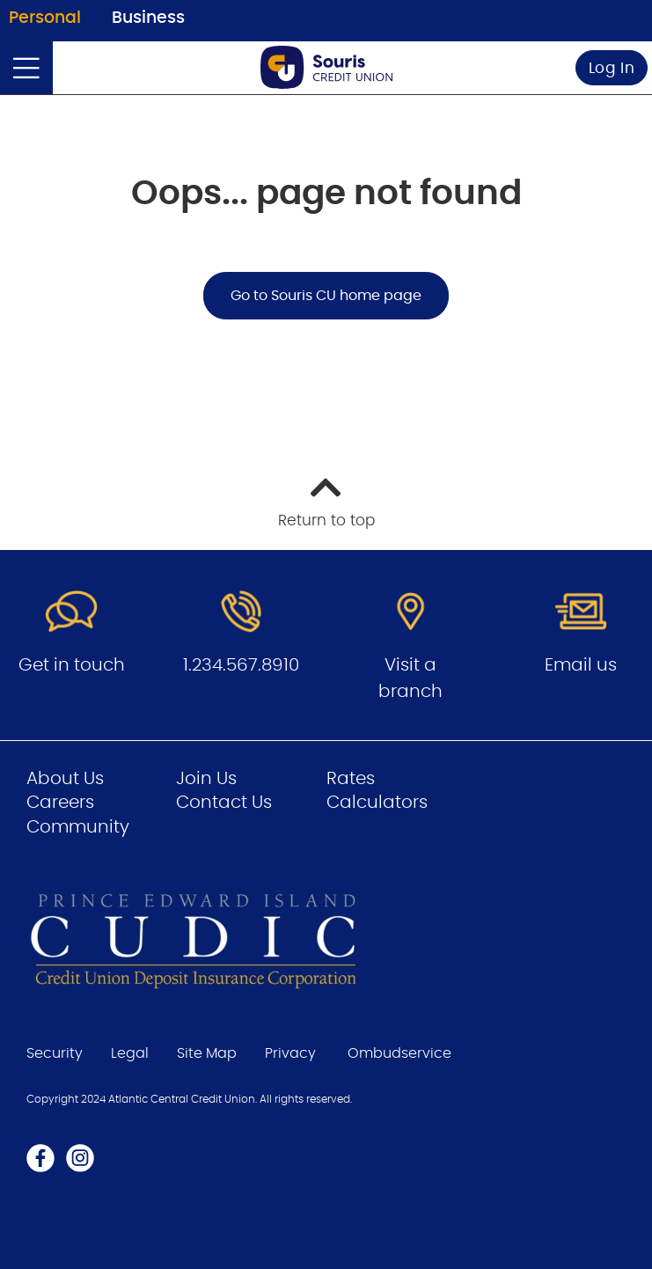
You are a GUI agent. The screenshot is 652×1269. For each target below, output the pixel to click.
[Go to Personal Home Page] (326, 67)
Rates (350, 779)
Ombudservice (399, 1053)
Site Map (207, 1053)
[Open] (26, 67)
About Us (65, 779)
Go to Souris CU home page (326, 296)
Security (54, 1053)
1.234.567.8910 (241, 665)
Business (148, 18)
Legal (130, 1053)
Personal (45, 18)
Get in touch (71, 665)
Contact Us (224, 802)
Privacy (290, 1053)
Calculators (377, 802)
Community (77, 827)
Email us (581, 665)
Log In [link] (612, 68)
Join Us (206, 779)
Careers (60, 802)
